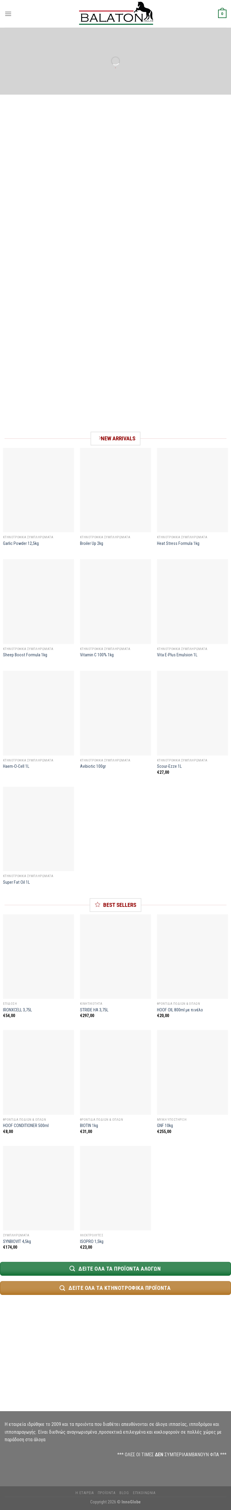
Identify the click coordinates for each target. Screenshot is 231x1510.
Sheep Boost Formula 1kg (25, 655)
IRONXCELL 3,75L (17, 1010)
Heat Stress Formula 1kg (178, 543)
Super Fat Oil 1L (16, 882)
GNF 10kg (165, 1125)
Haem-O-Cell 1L (16, 766)
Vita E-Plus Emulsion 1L (177, 655)
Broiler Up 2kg (91, 543)
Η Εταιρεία (84, 1493)
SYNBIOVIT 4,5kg (17, 1241)
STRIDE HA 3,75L (94, 1010)
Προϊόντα (107, 1493)
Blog (124, 1493)
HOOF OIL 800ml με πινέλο (180, 1010)
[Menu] (8, 13)
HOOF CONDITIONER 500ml (26, 1125)
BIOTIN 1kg (89, 1125)
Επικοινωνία (144, 1493)
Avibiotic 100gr (93, 766)
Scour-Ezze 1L (169, 766)
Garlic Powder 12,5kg (21, 543)
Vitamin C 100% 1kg (97, 655)
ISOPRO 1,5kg (91, 1241)
